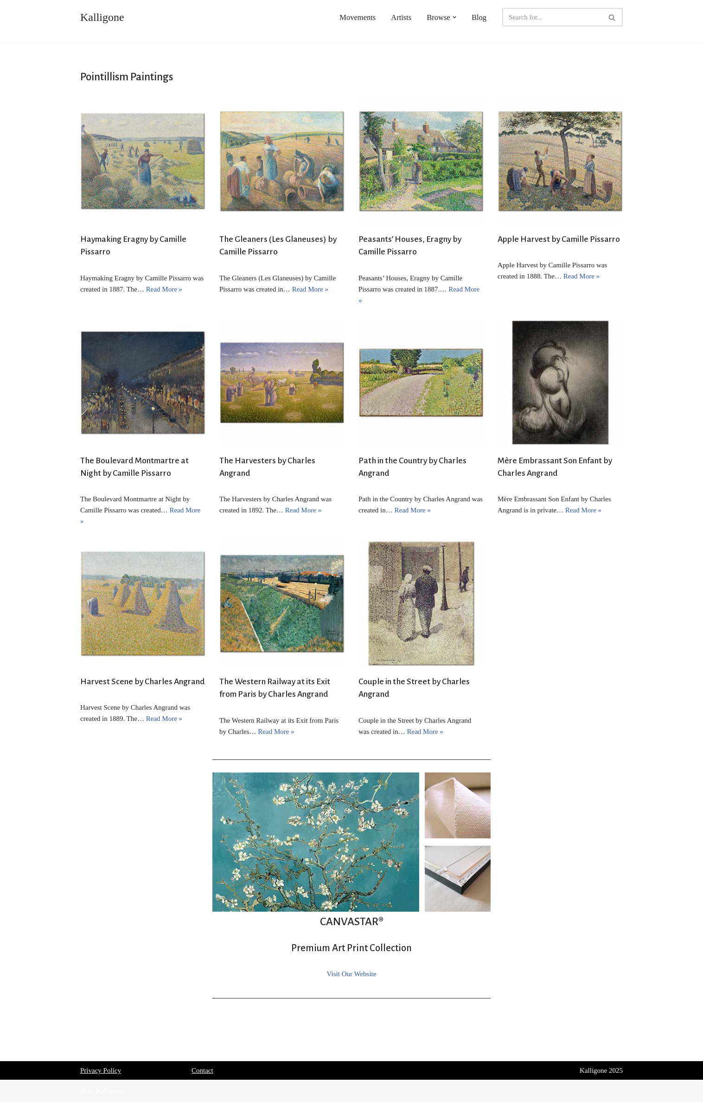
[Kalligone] (102, 17)
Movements (357, 17)
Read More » (164, 289)
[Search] (552, 17)
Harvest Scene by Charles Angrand (142, 681)
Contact (202, 1070)
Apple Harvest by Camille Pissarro (559, 239)
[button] (454, 17)
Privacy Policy (100, 1070)
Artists (401, 17)
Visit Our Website (352, 974)
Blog (479, 17)
